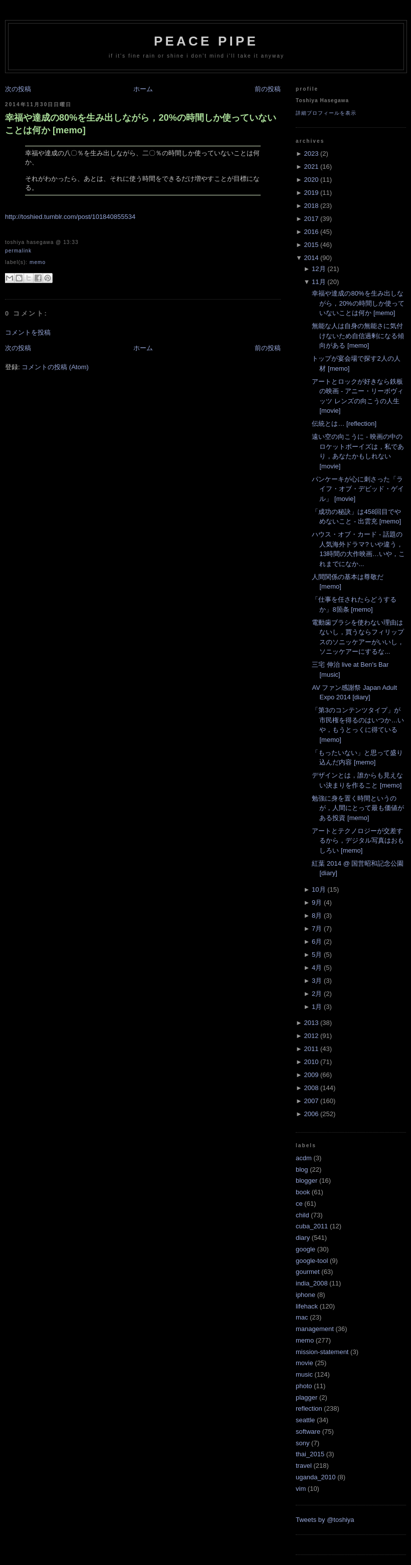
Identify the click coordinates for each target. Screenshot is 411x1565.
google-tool (312, 1260)
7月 (317, 928)
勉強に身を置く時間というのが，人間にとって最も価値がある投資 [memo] (358, 808)
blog (302, 1169)
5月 (317, 954)
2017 (311, 218)
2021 (311, 166)
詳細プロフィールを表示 (326, 113)
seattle (305, 1420)
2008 (311, 1088)
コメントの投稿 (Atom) (55, 367)
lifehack (307, 1306)
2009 (311, 1075)
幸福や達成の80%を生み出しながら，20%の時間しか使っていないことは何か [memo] (140, 124)
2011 (311, 1049)
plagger (306, 1397)
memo (38, 262)
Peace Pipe (206, 41)
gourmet (308, 1271)
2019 (311, 192)
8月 (317, 915)
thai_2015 (310, 1454)
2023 (311, 153)
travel (304, 1465)
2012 (311, 1035)
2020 (311, 179)
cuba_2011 (312, 1226)
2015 (311, 244)
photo (304, 1386)
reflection (309, 1408)
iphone (305, 1294)
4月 (317, 967)
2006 (311, 1114)
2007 (311, 1101)
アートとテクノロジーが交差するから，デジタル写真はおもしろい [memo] (358, 840)
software (308, 1431)
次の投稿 (18, 89)
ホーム (143, 89)
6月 (317, 941)
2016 (311, 231)
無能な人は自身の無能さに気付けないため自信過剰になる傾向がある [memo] (358, 335)
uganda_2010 (316, 1477)
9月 (317, 902)
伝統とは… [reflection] (344, 423)
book (303, 1192)
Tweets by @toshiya (325, 1519)
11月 (318, 282)
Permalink (18, 250)
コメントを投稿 (28, 332)
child (302, 1215)
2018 (311, 205)
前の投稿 (268, 89)
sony (302, 1443)
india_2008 (312, 1283)
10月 (318, 889)
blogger (306, 1180)
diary (303, 1237)
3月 (317, 980)
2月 (317, 993)
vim (301, 1488)
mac (302, 1317)
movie (304, 1363)
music (304, 1374)
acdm (304, 1158)
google (305, 1249)
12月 (318, 269)
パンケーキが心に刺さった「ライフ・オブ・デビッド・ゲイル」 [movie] (358, 488)
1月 (317, 1006)
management (315, 1329)
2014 (311, 258)
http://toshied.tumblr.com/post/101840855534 (70, 216)
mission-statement (322, 1352)
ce (299, 1203)
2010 (311, 1062)
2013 (311, 1022)
